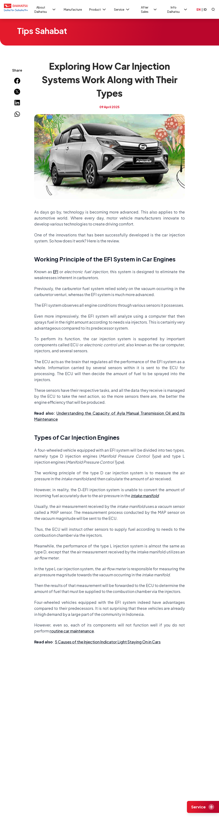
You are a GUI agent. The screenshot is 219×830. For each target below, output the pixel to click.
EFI (55, 271)
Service (122, 9)
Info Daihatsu (177, 9)
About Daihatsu (45, 9)
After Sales (149, 9)
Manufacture (73, 9)
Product (98, 9)
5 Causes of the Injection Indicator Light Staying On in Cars (108, 641)
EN (199, 9)
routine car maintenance (72, 630)
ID (205, 9)
